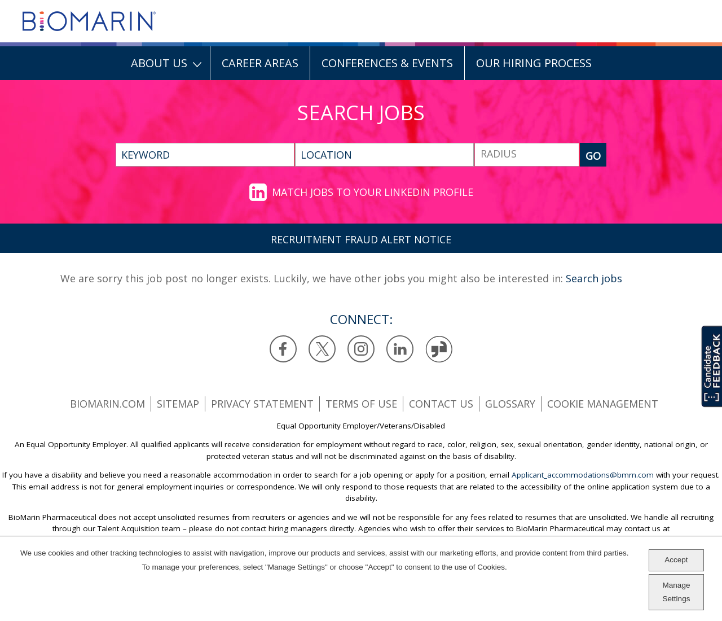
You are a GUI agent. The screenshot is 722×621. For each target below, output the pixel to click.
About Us (159, 63)
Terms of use (361, 403)
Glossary (510, 403)
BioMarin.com (107, 403)
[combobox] (384, 155)
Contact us (441, 403)
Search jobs (594, 278)
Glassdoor (439, 349)
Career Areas (260, 63)
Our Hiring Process (534, 63)
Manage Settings (676, 592)
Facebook (283, 349)
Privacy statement (262, 403)
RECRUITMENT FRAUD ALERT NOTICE (361, 239)
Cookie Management (602, 403)
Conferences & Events (387, 63)
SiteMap (178, 403)
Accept (676, 560)
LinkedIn (400, 349)
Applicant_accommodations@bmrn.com (583, 475)
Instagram (361, 349)
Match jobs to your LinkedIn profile (372, 192)
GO (593, 156)
